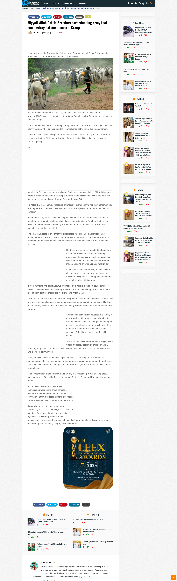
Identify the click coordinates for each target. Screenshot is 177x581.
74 (148, 245)
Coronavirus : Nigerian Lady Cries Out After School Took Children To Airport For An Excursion (144, 240)
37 (137, 231)
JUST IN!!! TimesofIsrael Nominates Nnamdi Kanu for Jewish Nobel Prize (142, 135)
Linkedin (68, 17)
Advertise (68, 3)
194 (148, 172)
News (32, 8)
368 (142, 158)
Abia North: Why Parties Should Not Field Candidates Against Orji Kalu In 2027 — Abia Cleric (144, 120)
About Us (56, 3)
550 (142, 141)
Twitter (46, 17)
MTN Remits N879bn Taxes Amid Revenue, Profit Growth (88, 519)
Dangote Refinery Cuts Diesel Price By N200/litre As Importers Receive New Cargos (51, 520)
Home (46, 3)
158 (148, 109)
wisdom (35, 33)
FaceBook (34, 17)
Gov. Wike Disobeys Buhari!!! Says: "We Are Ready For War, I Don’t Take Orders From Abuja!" (143, 167)
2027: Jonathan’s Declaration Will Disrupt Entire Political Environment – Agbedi (136, 43)
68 (148, 204)
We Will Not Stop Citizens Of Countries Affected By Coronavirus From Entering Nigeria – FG (136, 227)
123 (130, 231)
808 (142, 109)
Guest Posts (81, 3)
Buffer (79, 17)
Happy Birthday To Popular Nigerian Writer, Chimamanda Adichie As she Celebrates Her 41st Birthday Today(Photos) (143, 151)
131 (148, 158)
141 (142, 245)
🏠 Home (25, 8)
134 (148, 141)
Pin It (57, 17)
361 (142, 172)
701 (142, 126)
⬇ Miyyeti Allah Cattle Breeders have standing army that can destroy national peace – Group (68, 8)
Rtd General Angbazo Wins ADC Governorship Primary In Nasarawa (143, 56)
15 (148, 126)
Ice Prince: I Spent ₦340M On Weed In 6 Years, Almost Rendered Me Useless (143, 83)
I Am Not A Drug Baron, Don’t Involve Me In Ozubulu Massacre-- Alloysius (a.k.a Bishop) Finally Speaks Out (144, 198)
